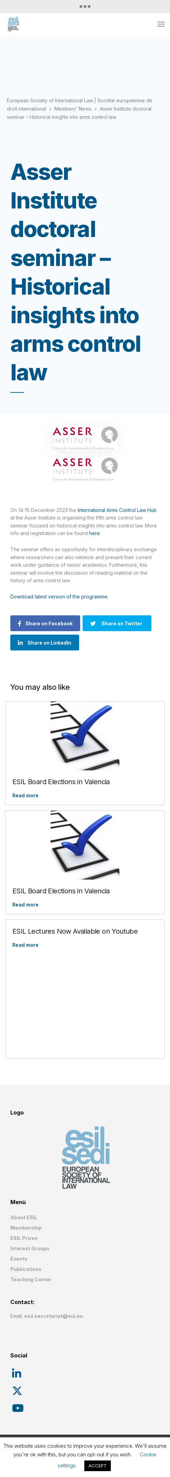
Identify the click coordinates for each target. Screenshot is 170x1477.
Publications (26, 1269)
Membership (26, 1228)
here (94, 533)
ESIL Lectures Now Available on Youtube (75, 931)
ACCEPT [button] (97, 1465)
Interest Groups (30, 1248)
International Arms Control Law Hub (117, 510)
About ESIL (23, 1217)
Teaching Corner (31, 1279)
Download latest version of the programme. (59, 596)
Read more (25, 795)
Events (19, 1259)
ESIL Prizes (24, 1238)
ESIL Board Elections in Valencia (61, 782)
